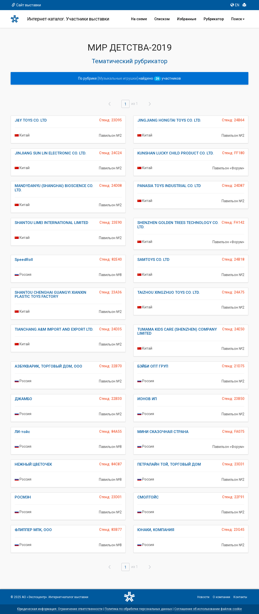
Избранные (186, 19)
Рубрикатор (214, 19)
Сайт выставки (26, 5)
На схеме (139, 19)
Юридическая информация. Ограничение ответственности (59, 609)
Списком (162, 19)
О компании (221, 597)
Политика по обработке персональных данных (138, 609)
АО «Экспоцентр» (34, 597)
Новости (203, 597)
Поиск (238, 19)
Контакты (240, 597)
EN (234, 5)
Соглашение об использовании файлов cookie (208, 609)
